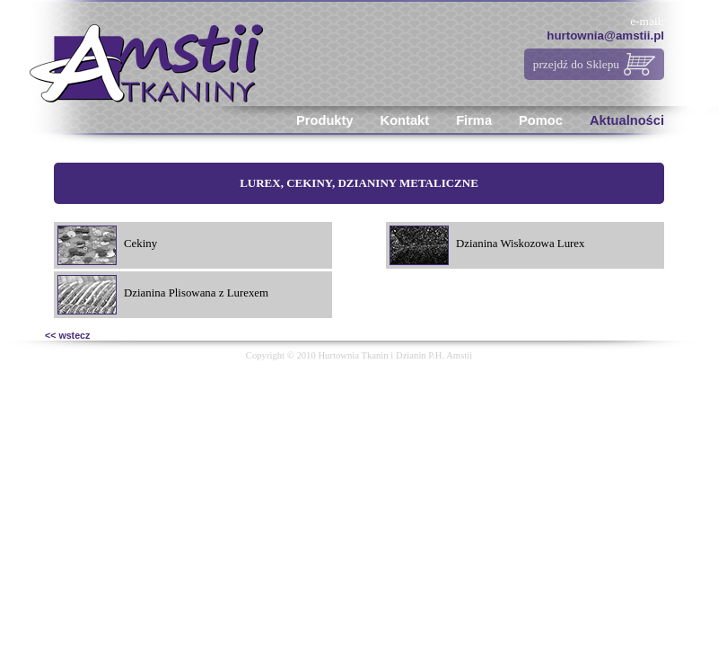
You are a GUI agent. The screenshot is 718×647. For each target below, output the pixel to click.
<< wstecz (67, 335)
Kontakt (405, 120)
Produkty (325, 120)
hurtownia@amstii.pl (605, 35)
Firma (474, 120)
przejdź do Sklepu (576, 64)
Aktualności (627, 120)
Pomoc (541, 120)
